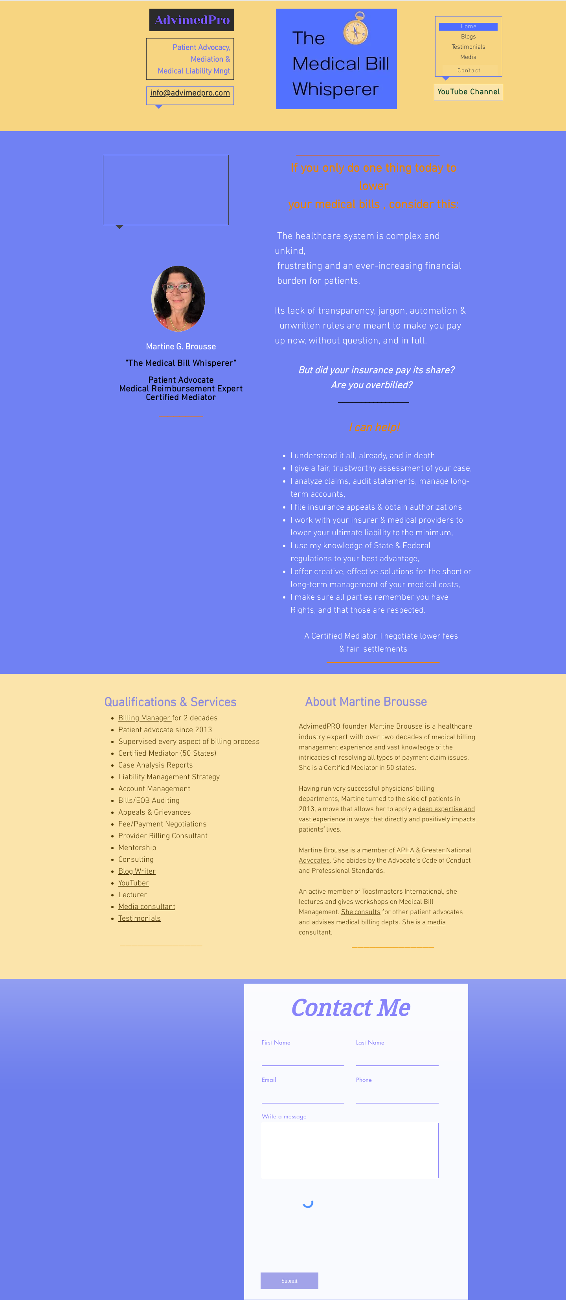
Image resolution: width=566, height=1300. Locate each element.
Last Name (370, 1042)
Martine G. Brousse (181, 347)
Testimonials (468, 47)
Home (468, 27)
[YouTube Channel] (468, 92)
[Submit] (289, 1280)
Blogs (468, 37)
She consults (360, 912)
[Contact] (470, 70)
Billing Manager (145, 718)
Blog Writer (137, 871)
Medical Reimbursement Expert (181, 389)
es (326, 861)
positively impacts (449, 819)
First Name (276, 1042)
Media (468, 57)
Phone (364, 1080)
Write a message (284, 1116)
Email (269, 1080)
